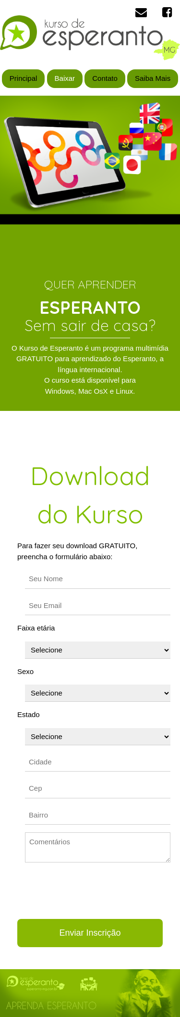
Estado (28, 714)
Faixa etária (36, 628)
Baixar (65, 78)
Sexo (25, 671)
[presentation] (90, 890)
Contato (105, 78)
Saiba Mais (152, 78)
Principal (23, 78)
